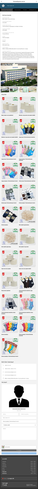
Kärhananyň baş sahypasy (7, 9)
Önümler (25, 9)
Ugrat (19, 453)
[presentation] (19, 443)
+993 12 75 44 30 (8, 365)
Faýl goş (19, 450)
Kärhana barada (17, 9)
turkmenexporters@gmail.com (10, 375)
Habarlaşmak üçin (32, 9)
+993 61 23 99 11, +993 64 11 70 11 (10, 368)
